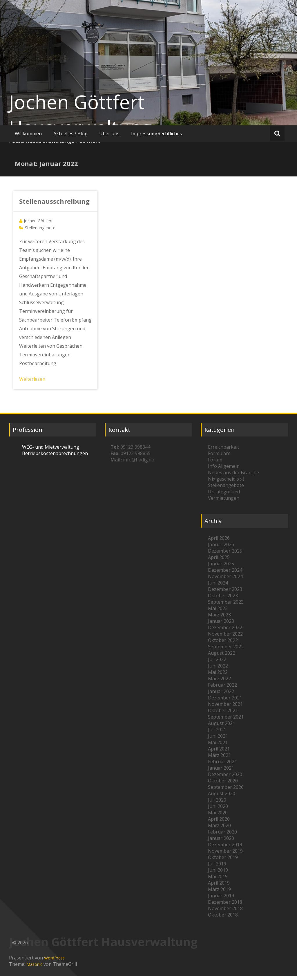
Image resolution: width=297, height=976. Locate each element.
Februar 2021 (222, 761)
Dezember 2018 (225, 902)
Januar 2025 (221, 563)
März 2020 (219, 825)
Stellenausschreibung (54, 201)
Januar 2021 (221, 768)
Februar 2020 (222, 832)
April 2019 (219, 883)
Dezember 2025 (225, 551)
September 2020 (226, 787)
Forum (215, 460)
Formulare (219, 453)
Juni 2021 (218, 736)
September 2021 (226, 717)
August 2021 (221, 723)
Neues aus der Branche (233, 472)
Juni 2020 (218, 806)
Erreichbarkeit (223, 447)
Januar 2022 (221, 691)
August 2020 (221, 793)
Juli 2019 (217, 863)
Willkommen (28, 133)
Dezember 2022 (225, 627)
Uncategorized (224, 491)
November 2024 (225, 576)
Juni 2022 (218, 666)
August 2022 (221, 653)
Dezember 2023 (225, 589)
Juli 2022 (217, 659)
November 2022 (225, 634)
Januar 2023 (221, 621)
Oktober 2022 (223, 640)
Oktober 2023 (223, 595)
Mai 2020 (218, 812)
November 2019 (225, 851)
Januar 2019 (221, 895)
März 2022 (219, 678)
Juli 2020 (217, 800)
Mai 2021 (218, 742)
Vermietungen (223, 498)
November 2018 (225, 908)
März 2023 (219, 614)
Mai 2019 (218, 876)
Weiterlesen (32, 379)
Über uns (109, 133)
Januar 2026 (221, 544)
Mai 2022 (218, 672)
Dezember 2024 (225, 570)
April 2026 (219, 538)
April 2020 (219, 819)
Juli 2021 (217, 729)
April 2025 (219, 557)
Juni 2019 (218, 870)
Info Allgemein (224, 466)
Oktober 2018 (223, 915)
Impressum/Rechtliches (156, 133)
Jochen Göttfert (38, 220)
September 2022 (226, 646)
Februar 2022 (222, 685)
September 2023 (226, 602)
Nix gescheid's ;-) (226, 479)
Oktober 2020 (223, 780)
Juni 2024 (218, 583)
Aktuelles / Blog (70, 133)
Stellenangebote (40, 227)
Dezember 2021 (225, 697)
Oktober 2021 (223, 710)
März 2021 (219, 755)
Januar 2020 (221, 838)
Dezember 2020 (225, 774)
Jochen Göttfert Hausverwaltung (80, 114)
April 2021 (219, 749)
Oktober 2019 (223, 857)
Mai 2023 (218, 608)
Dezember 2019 (225, 844)
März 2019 (219, 889)
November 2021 (225, 704)
